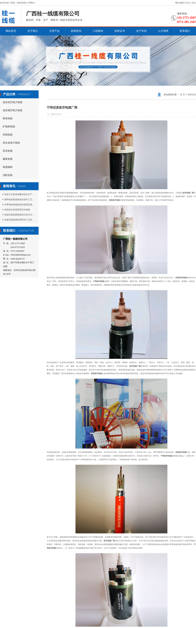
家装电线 (8, 118)
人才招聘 (163, 31)
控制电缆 (8, 134)
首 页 (182, 94)
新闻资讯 (76, 31)
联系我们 (185, 31)
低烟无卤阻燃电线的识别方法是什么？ (20, 214)
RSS (187, 3)
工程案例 (98, 31)
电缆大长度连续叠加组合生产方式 (20, 194)
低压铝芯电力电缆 (12, 102)
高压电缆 (8, 151)
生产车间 (141, 31)
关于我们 (32, 31)
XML (194, 3)
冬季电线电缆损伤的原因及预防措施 (20, 204)
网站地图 (179, 3)
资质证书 (119, 31)
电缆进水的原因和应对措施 (17, 209)
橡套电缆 (8, 159)
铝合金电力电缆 (11, 142)
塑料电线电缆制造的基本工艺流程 (20, 199)
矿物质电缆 (9, 126)
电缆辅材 (8, 167)
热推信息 (191, 94)
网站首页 (11, 31)
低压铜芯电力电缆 (12, 110)
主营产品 (54, 31)
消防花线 (8, 175)
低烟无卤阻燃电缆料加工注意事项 (20, 219)
